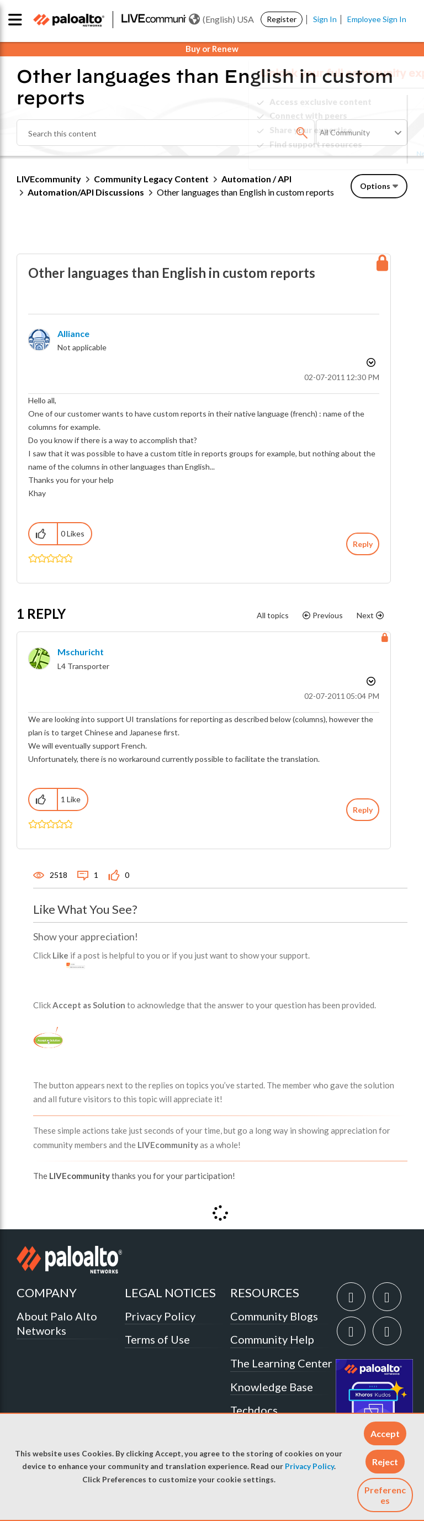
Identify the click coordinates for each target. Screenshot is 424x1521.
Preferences (385, 1495)
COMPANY (47, 1292)
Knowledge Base (271, 1386)
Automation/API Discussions (86, 192)
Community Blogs (274, 1316)
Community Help (272, 1339)
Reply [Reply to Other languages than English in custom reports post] (363, 544)
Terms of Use (157, 1339)
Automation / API (256, 178)
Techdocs (254, 1410)
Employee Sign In (376, 19)
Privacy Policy (309, 1466)
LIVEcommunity (49, 178)
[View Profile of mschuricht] (80, 651)
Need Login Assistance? (357, 153)
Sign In (325, 19)
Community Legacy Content (151, 178)
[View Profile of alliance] (73, 333)
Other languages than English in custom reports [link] (245, 192)
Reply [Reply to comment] (363, 809)
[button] (385, 1433)
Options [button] (375, 186)
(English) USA (221, 19)
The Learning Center (281, 1363)
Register (281, 19)
